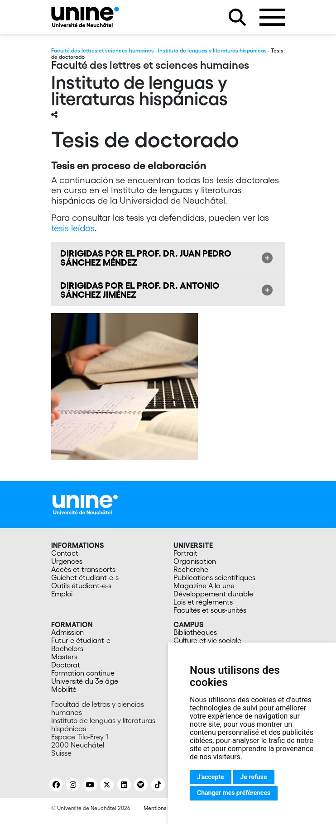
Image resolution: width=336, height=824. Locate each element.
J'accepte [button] (210, 777)
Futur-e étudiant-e (80, 640)
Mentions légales (164, 808)
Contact (64, 553)
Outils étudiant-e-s (81, 585)
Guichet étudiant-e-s (85, 577)
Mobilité (64, 689)
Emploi (61, 594)
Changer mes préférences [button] (233, 792)
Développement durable (213, 594)
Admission (67, 632)
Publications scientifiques (214, 577)
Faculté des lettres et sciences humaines (102, 50)
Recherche (190, 569)
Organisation (194, 561)
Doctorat (65, 665)
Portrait (185, 553)
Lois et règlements (203, 602)
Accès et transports (83, 569)
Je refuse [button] (253, 777)
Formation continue (83, 673)
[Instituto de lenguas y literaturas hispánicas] (85, 17)
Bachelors (67, 648)
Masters (64, 657)
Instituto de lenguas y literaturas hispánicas (212, 50)
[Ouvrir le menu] (272, 17)
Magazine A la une (204, 585)
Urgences (66, 561)
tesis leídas (73, 228)
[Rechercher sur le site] (237, 17)
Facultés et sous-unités (209, 610)
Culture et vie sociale (207, 640)
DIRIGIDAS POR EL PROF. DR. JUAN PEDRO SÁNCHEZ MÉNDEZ (145, 257)
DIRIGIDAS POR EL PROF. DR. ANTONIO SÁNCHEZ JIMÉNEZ (140, 290)
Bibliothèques (195, 632)
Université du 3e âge (84, 681)
